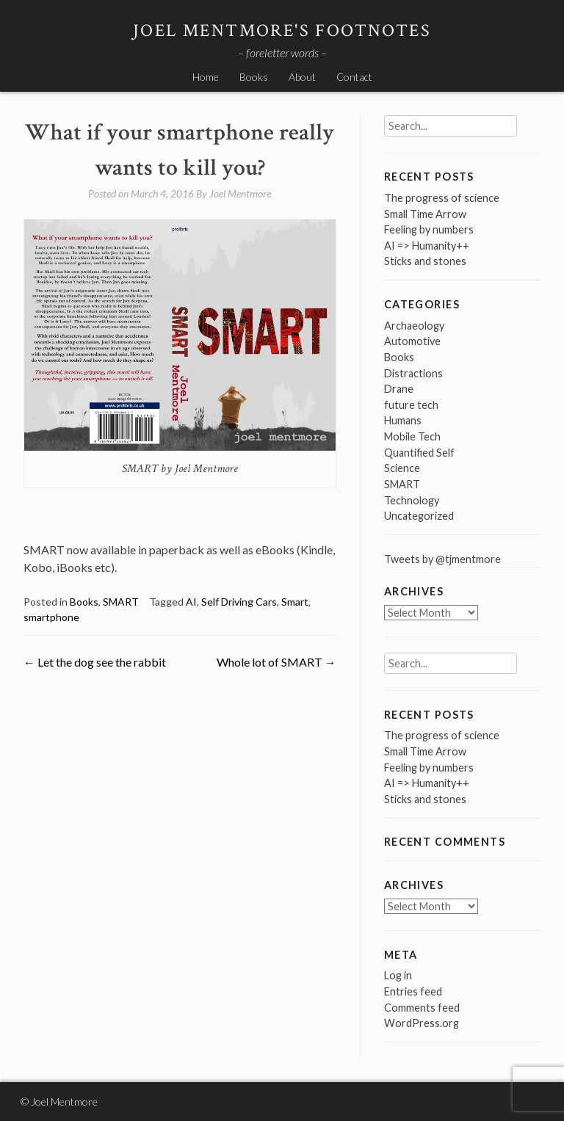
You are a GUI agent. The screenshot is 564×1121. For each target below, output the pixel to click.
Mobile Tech (412, 436)
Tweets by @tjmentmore (442, 559)
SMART (121, 601)
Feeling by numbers (429, 229)
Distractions (413, 373)
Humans (403, 420)
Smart (294, 601)
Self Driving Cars (239, 601)
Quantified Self (419, 452)
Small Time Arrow (425, 214)
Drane (398, 388)
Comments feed (422, 1007)
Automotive (412, 341)
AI (191, 601)
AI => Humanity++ (426, 245)
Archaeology (414, 325)
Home (205, 76)
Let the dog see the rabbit (95, 662)
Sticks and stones (425, 261)
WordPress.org (421, 1023)
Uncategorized (419, 515)
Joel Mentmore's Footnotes (282, 30)
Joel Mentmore (240, 193)
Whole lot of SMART (276, 662)
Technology (411, 500)
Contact (354, 76)
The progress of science (441, 198)
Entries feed (413, 991)
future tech (411, 405)
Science (402, 468)
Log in (398, 975)
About (302, 76)
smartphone (51, 617)
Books (253, 76)
